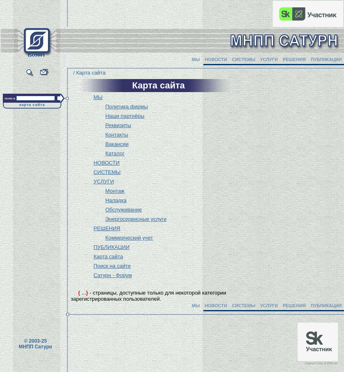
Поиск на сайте (112, 266)
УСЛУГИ (269, 59)
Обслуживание (123, 210)
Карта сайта (108, 256)
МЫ (196, 59)
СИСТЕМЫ (243, 59)
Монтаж (114, 191)
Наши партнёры (124, 116)
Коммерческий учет (129, 238)
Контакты (116, 135)
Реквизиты (118, 125)
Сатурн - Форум (113, 275)
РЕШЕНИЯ (294, 59)
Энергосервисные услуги (136, 219)
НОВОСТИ (216, 59)
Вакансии (116, 144)
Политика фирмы (126, 106)
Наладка (115, 200)
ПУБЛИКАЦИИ (326, 59)
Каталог (114, 153)
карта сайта (32, 105)
